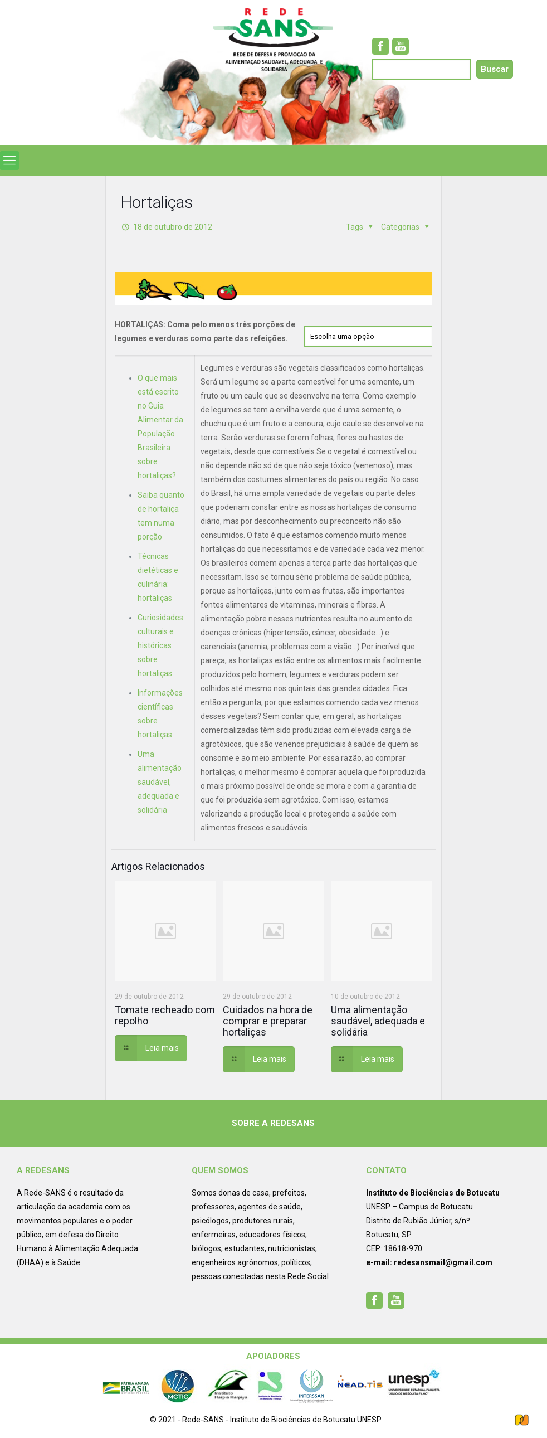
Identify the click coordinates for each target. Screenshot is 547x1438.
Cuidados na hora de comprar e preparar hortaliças (267, 1021)
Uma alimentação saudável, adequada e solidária (160, 782)
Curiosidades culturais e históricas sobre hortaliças (160, 645)
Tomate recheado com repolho (165, 1015)
